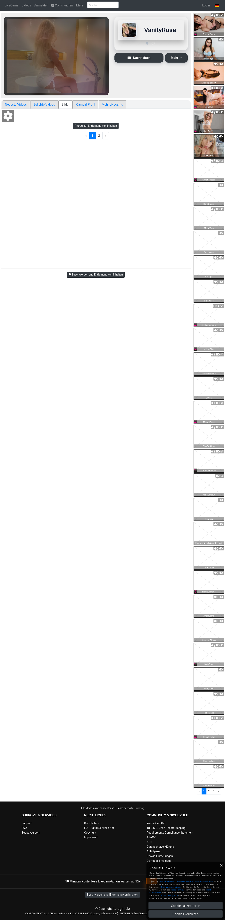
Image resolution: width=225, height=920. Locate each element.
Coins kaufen (62, 5)
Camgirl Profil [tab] (85, 104)
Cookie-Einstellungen (160, 856)
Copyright (90, 832)
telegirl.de (121, 908)
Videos (26, 5)
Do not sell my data (159, 861)
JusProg (139, 808)
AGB (149, 842)
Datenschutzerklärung (160, 846)
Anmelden (41, 5)
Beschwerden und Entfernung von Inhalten (112, 894)
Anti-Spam (153, 851)
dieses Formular (177, 890)
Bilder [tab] (66, 104)
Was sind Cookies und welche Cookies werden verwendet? (186, 881)
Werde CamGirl (156, 823)
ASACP (151, 837)
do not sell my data (169, 895)
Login (206, 5)
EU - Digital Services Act (99, 828)
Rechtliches (91, 823)
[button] (216, 5)
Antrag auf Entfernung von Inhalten (96, 125)
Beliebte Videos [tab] (44, 104)
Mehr (79, 5)
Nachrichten (139, 58)
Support (27, 823)
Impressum (91, 837)
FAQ (24, 828)
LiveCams (11, 5)
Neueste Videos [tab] (16, 104)
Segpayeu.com (31, 832)
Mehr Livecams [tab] (112, 104)
